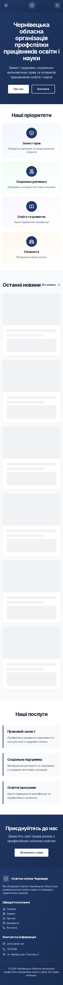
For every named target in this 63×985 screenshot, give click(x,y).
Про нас (18, 89)
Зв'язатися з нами (31, 852)
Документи (11, 923)
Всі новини (51, 285)
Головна (9, 909)
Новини (9, 913)
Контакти (43, 89)
